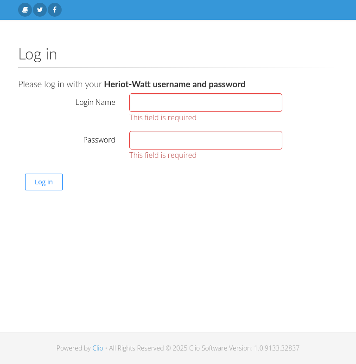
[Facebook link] (55, 10)
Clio (97, 348)
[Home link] (25, 10)
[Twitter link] (40, 10)
